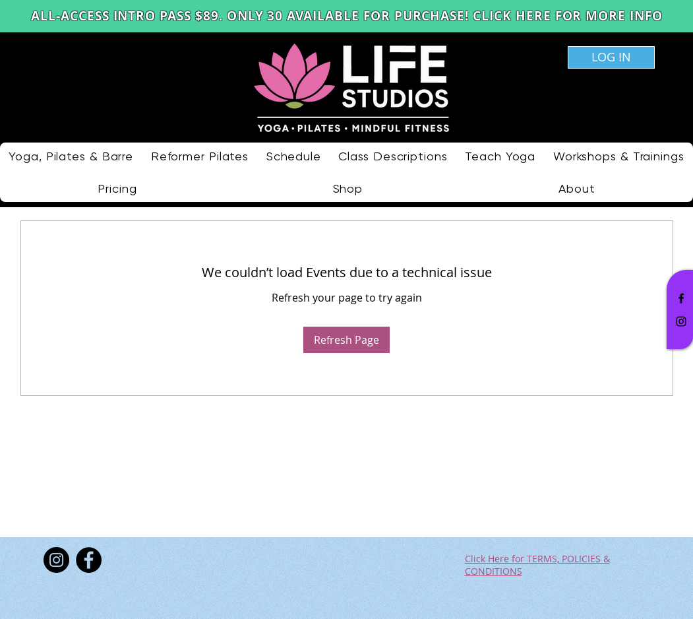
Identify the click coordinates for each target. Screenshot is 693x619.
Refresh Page (346, 340)
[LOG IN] (611, 57)
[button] (393, 156)
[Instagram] (56, 560)
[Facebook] (89, 560)
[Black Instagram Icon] (681, 321)
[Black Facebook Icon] (681, 298)
